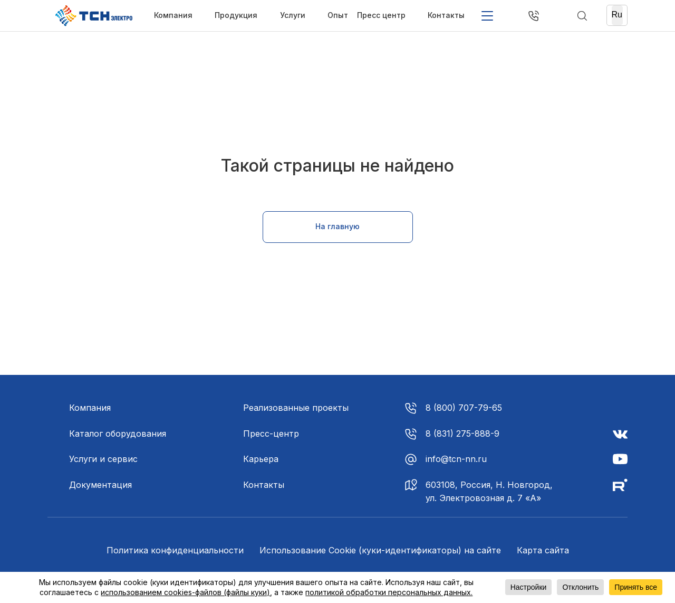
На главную (337, 226)
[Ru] (617, 15)
